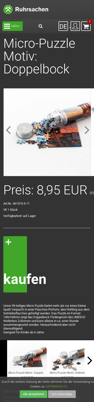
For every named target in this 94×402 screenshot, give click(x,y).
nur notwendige (62, 394)
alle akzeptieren (33, 394)
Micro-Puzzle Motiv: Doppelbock (27, 372)
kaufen (15, 279)
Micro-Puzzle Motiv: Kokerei (67, 372)
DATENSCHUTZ (56, 386)
